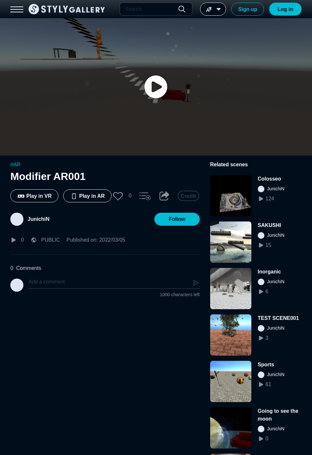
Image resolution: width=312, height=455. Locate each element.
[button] (118, 195)
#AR (15, 164)
